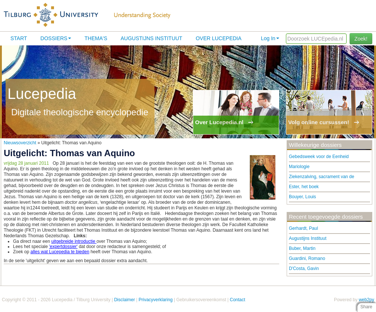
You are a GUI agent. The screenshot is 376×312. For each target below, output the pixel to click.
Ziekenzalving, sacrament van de (321, 176)
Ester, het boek (304, 186)
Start (18, 38)
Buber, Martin (302, 248)
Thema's (96, 38)
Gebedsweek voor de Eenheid (319, 156)
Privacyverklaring (155, 299)
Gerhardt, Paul (303, 228)
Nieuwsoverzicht (20, 142)
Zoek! (360, 39)
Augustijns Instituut (151, 38)
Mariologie (299, 166)
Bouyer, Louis (302, 196)
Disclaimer (124, 299)
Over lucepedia (219, 38)
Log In (270, 38)
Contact (237, 299)
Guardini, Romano (307, 258)
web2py (366, 299)
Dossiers (56, 38)
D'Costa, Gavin (304, 268)
